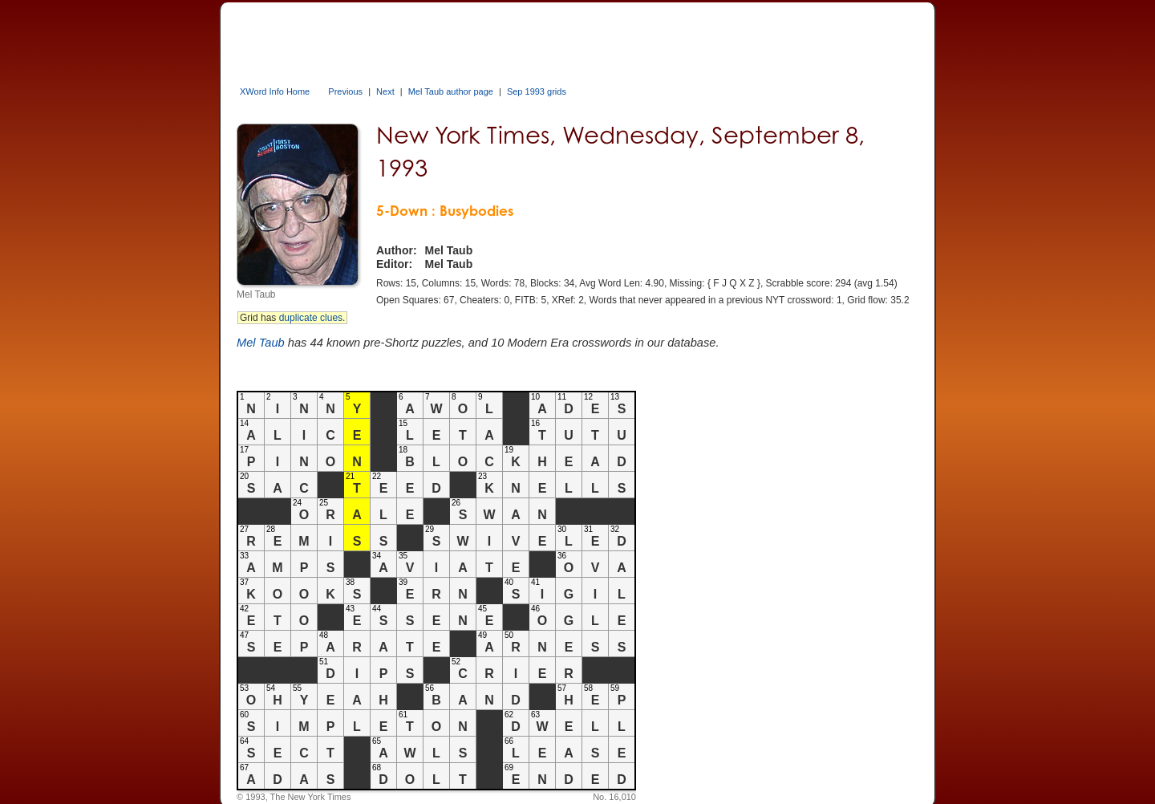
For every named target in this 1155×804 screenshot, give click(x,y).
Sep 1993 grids (536, 91)
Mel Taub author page (450, 91)
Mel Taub (261, 342)
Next (385, 91)
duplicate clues (310, 317)
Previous (345, 91)
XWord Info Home (275, 91)
